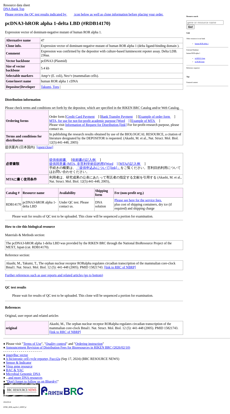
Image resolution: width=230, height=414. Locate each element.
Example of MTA (143, 121)
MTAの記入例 (130, 164)
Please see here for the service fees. (138, 200)
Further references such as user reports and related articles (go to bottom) (54, 275)
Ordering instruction (89, 343)
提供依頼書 (58, 160)
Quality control (56, 343)
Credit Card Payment (80, 116)
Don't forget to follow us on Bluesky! (32, 381)
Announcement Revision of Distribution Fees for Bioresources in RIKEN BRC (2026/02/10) (68, 347)
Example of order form (155, 116)
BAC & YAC (15, 370)
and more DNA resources (25, 377)
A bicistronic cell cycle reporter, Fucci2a (33, 359)
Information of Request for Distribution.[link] (96, 125)
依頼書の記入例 (84, 160)
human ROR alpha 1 (202, 44)
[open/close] (45, 147)
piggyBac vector (17, 355)
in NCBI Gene (199, 62)
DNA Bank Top (13, 9)
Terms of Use (32, 343)
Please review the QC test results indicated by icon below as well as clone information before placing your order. (84, 14)
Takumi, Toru (50, 87)
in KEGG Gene (200, 58)
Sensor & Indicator (18, 362)
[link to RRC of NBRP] (120, 267)
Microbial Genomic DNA (23, 374)
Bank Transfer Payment (117, 116)
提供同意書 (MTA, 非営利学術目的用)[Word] (83, 164)
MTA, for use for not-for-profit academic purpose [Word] (89, 121)
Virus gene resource (19, 366)
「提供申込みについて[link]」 (98, 167)
